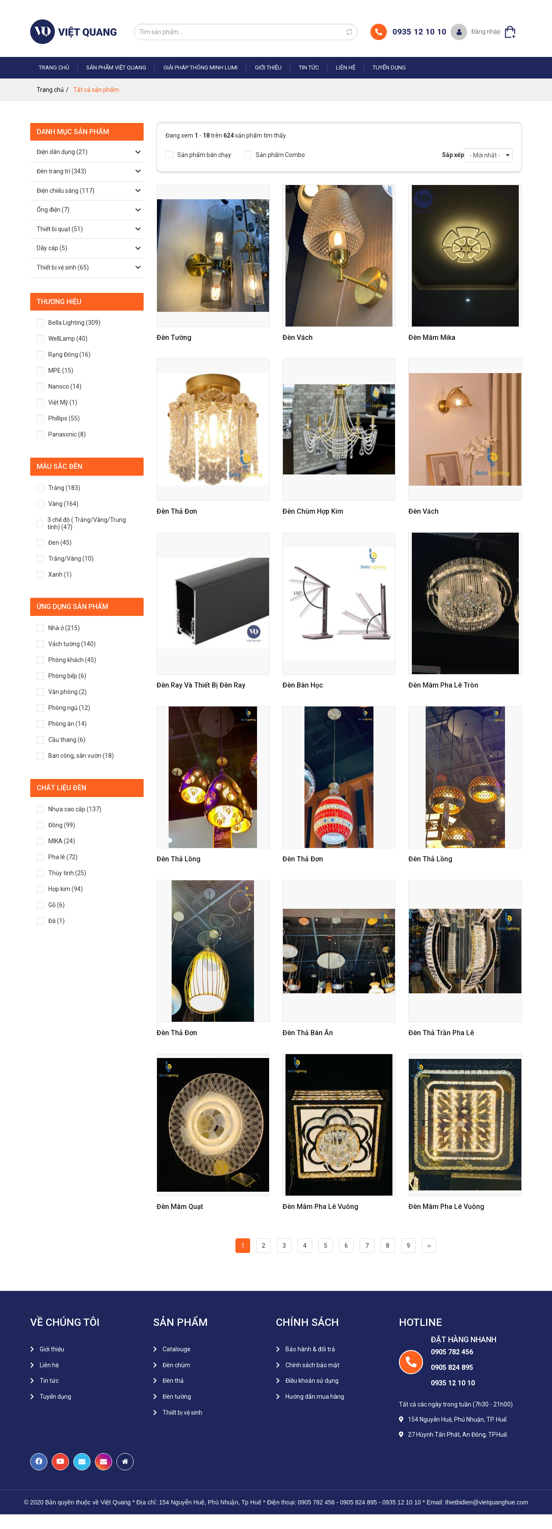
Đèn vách (297, 337)
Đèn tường (174, 337)
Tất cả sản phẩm (96, 89)
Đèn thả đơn (177, 511)
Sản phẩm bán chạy (198, 155)
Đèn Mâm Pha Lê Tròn (443, 685)
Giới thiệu (268, 67)
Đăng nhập (486, 31)
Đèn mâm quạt (180, 1206)
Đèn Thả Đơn (302, 859)
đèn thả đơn (177, 1033)
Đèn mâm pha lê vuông (320, 1206)
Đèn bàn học (302, 685)
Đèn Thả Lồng (430, 859)
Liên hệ (345, 67)
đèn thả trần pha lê (441, 1033)
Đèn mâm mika (431, 337)
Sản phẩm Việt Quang (116, 67)
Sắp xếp (453, 154)
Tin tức (309, 67)
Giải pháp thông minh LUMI (200, 67)
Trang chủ (54, 67)
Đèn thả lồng (179, 859)
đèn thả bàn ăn (307, 1033)
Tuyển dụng (389, 67)
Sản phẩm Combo (274, 155)
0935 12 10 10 (419, 32)
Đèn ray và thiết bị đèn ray (201, 685)
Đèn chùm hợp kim (312, 511)
